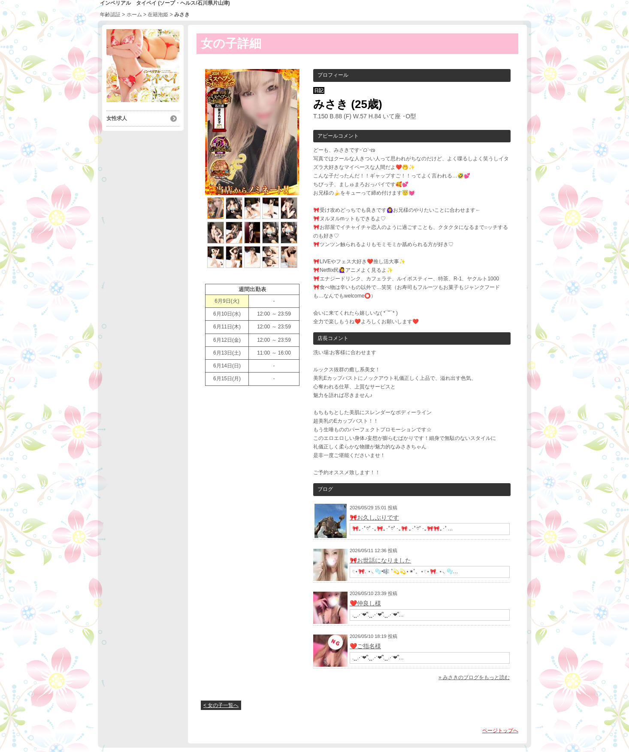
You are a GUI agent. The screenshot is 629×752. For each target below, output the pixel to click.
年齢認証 (110, 15)
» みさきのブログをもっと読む (474, 677)
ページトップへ (500, 731)
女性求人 (116, 118)
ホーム (134, 15)
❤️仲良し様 (365, 603)
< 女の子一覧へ (221, 705)
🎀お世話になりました (380, 560)
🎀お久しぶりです (374, 517)
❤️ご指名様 (365, 646)
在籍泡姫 (158, 15)
